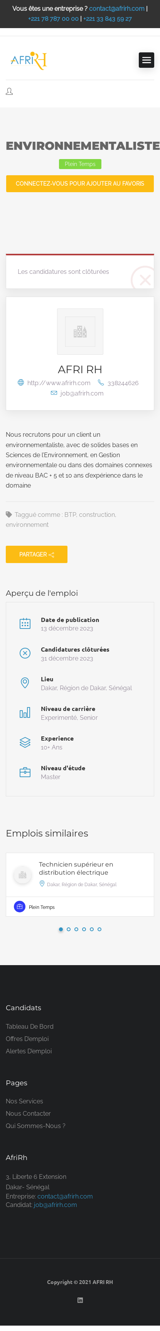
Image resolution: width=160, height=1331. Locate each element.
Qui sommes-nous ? (36, 1126)
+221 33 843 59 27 (107, 18)
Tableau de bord (30, 1026)
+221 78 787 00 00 (53, 18)
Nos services (24, 1101)
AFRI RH (80, 369)
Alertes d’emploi (29, 1051)
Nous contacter (28, 1113)
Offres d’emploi (27, 1039)
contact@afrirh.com (117, 8)
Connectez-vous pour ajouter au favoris (80, 184)
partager (36, 555)
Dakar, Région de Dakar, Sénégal (86, 688)
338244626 (118, 383)
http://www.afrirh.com (55, 383)
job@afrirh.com (77, 393)
